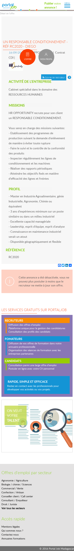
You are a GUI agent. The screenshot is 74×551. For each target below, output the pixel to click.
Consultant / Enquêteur (14, 500)
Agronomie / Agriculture (14, 480)
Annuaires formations (13, 538)
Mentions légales (10, 526)
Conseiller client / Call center (17, 496)
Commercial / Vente (12, 488)
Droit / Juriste (9, 504)
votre (52, 5)
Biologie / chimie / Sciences (16, 484)
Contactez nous (10, 534)
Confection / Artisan (12, 492)
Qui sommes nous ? (12, 530)
